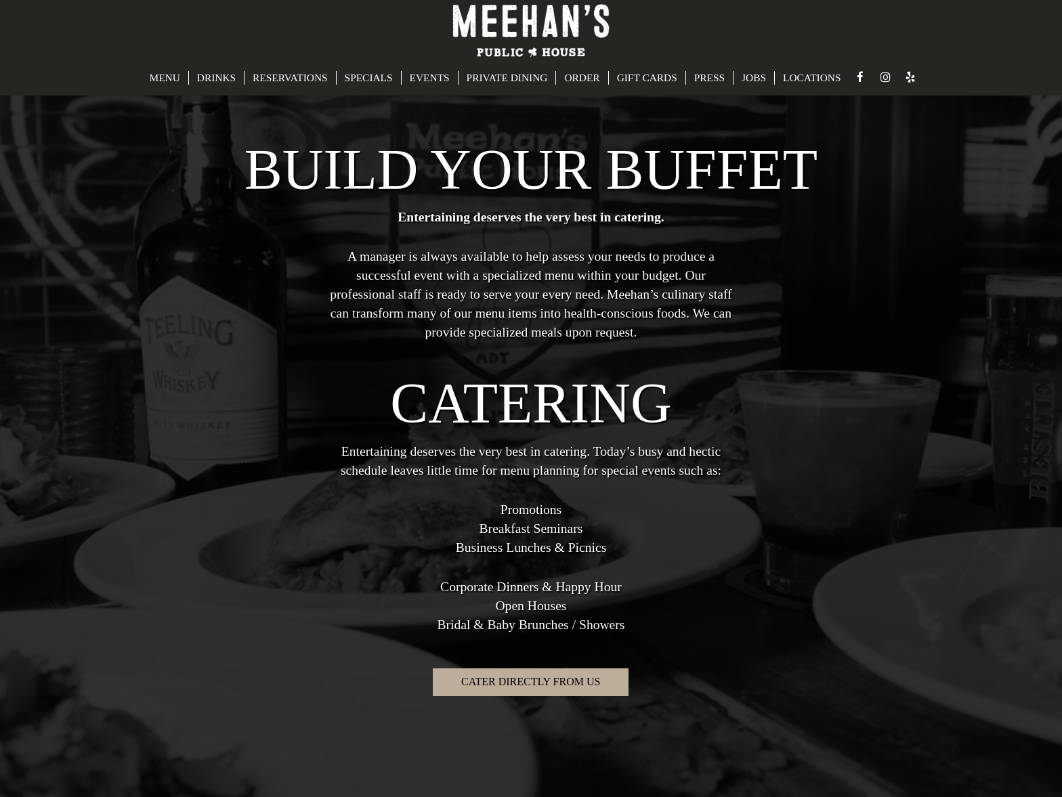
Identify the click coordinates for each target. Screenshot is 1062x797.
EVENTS (430, 77)
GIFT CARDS (647, 77)
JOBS (754, 77)
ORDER (581, 77)
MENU (164, 77)
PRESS (709, 77)
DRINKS (216, 77)
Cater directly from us (530, 681)
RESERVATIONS (290, 77)
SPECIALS (369, 77)
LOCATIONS (812, 77)
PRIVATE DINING (507, 77)
